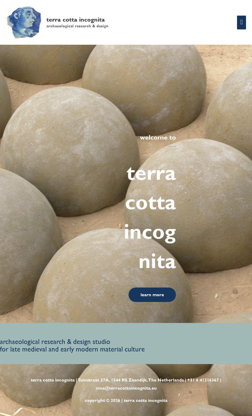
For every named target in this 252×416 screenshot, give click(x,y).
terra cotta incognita (75, 19)
